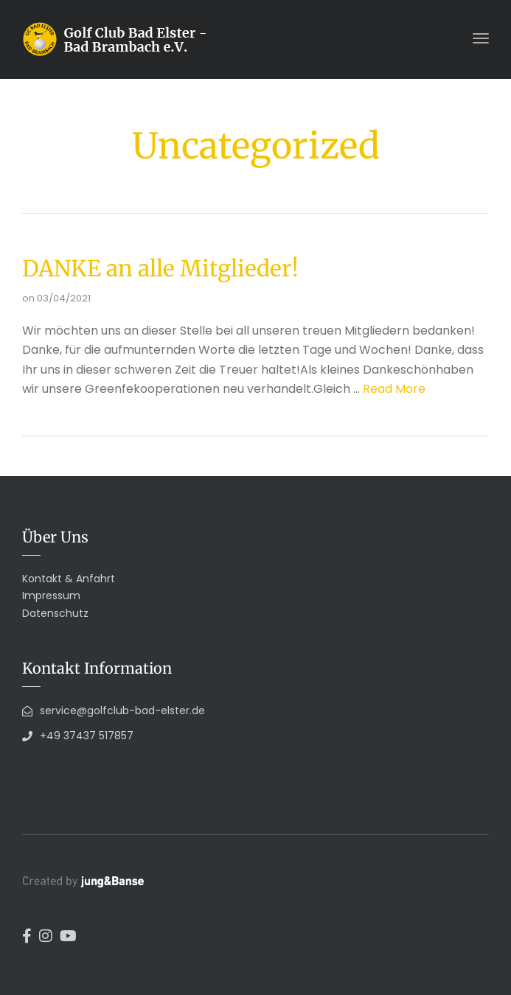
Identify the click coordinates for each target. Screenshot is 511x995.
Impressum (51, 595)
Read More (394, 388)
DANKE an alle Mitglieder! (160, 268)
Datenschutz (55, 613)
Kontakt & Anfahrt (68, 578)
